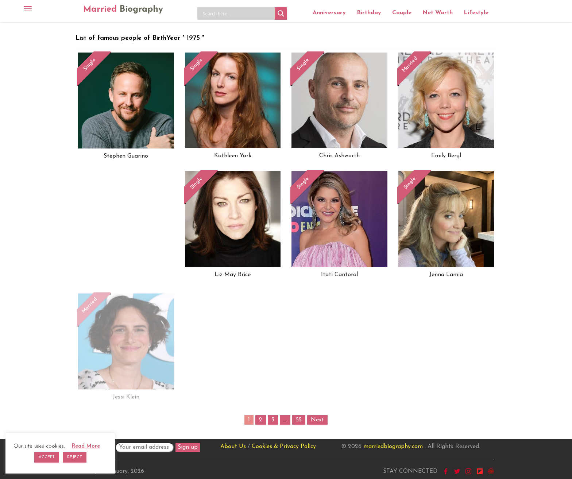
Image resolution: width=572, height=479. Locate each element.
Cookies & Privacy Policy (284, 446)
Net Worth (437, 13)
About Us (233, 446)
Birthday (369, 13)
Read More (86, 446)
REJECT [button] (74, 457)
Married (123, 9)
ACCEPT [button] (47, 457)
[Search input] (238, 13)
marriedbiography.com (393, 446)
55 (299, 420)
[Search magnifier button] (281, 13)
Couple (401, 13)
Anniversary (329, 13)
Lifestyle (476, 13)
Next (317, 420)
